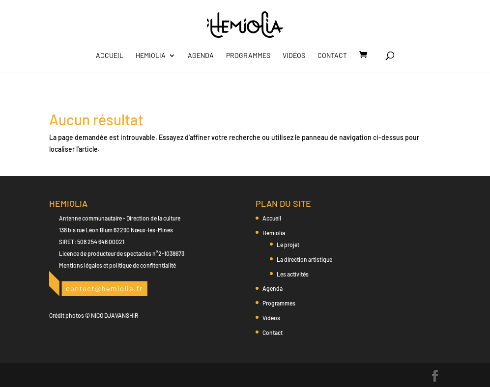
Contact (332, 55)
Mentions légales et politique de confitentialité (117, 265)
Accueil (109, 55)
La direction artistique (304, 259)
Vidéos (294, 55)
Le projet (288, 244)
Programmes (248, 55)
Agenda (201, 55)
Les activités (293, 274)
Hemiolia (151, 55)
